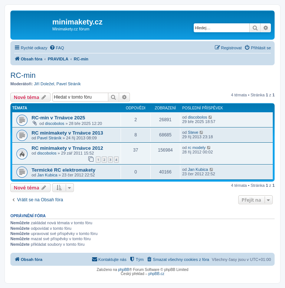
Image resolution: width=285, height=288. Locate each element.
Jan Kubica (47, 175)
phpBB (123, 270)
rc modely (197, 147)
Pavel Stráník (68, 84)
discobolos (54, 123)
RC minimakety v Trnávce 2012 (67, 148)
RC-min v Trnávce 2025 (58, 117)
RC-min (23, 75)
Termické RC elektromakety (63, 170)
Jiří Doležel (44, 84)
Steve (193, 132)
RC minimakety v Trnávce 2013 (67, 133)
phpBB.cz (156, 274)
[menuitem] (56, 47)
